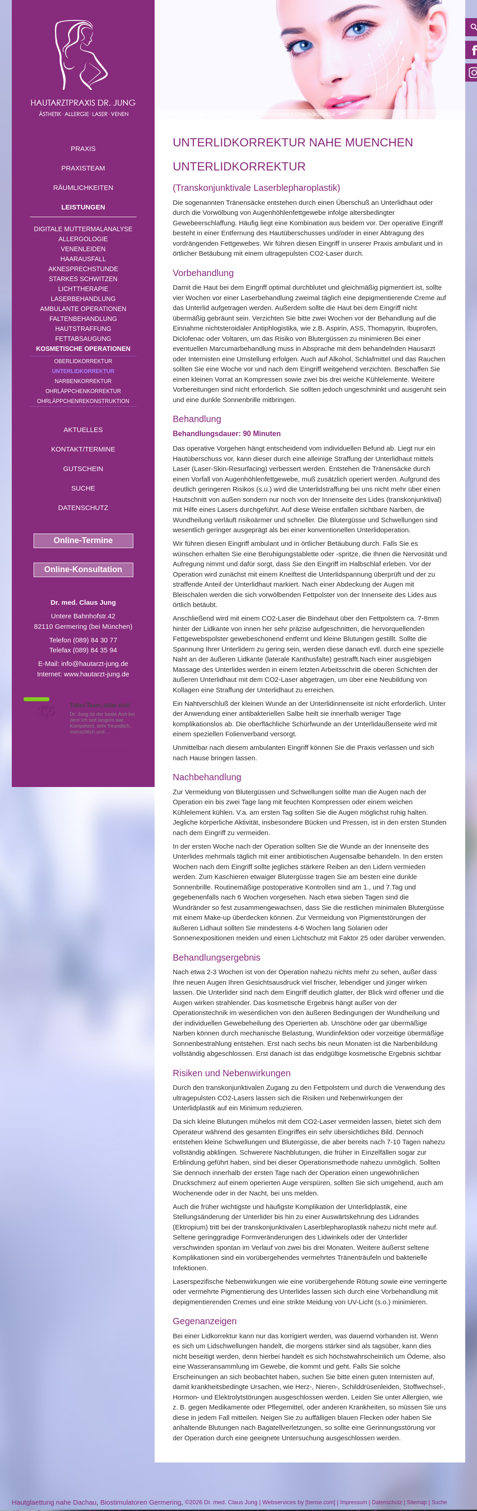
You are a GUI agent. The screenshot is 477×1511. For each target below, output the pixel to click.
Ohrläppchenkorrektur (83, 391)
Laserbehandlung (83, 298)
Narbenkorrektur (83, 381)
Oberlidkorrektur (83, 361)
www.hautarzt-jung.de (96, 674)
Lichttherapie (83, 288)
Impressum (353, 1502)
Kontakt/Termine (83, 449)
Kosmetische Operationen (83, 348)
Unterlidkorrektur (83, 371)
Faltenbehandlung (83, 318)
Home (180, 114)
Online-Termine (83, 540)
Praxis (83, 148)
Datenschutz (83, 507)
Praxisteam (83, 168)
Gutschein (83, 468)
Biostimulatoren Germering (140, 1502)
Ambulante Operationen (83, 308)
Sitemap (417, 1502)
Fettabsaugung (83, 338)
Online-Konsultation (83, 569)
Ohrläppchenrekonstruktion (83, 401)
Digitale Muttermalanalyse (83, 229)
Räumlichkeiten (83, 187)
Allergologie (83, 239)
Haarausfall (83, 258)
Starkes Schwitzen (83, 278)
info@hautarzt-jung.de (94, 663)
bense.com (320, 1502)
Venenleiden (83, 249)
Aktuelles (83, 429)
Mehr (118, 731)
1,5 (45, 711)
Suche (83, 488)
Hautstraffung (83, 328)
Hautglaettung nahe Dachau (54, 1502)
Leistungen (83, 207)
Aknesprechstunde (83, 268)
